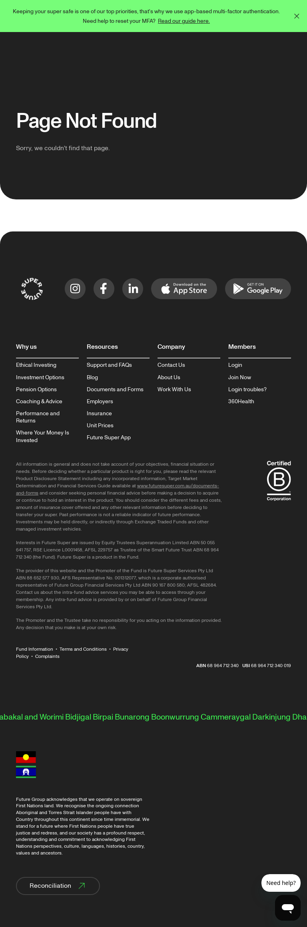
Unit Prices (100, 425)
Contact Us (171, 365)
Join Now (239, 377)
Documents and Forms (115, 389)
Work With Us (174, 389)
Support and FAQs (109, 365)
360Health (241, 401)
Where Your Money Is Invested (42, 436)
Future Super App (109, 437)
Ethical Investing (36, 365)
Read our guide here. (184, 21)
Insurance (99, 413)
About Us (168, 377)
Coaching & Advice (39, 401)
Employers (100, 401)
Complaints (47, 656)
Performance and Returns (38, 417)
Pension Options (36, 389)
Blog (92, 377)
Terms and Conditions (83, 649)
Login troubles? (247, 389)
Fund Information (34, 649)
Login (235, 365)
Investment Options (40, 377)
